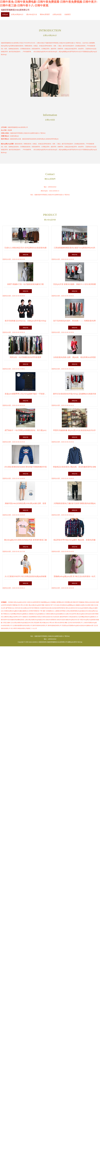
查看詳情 (25, 254)
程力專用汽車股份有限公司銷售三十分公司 (24, 628)
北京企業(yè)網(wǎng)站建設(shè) (20, 622)
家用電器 (63, 611)
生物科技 (47, 605)
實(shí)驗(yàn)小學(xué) (47, 622)
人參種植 (57, 611)
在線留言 (67, 14)
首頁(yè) (5, 14)
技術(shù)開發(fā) (51, 619)
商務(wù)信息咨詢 (90, 602)
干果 (41, 611)
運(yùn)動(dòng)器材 (35, 605)
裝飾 (92, 605)
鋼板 (66, 622)
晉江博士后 (21, 605)
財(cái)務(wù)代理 (26, 608)
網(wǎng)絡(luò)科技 (20, 602)
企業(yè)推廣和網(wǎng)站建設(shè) (77, 611)
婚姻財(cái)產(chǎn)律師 (83, 605)
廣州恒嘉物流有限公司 (55, 625)
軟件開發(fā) (35, 608)
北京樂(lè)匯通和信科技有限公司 (22, 625)
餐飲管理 (76, 602)
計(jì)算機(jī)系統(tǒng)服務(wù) (19, 614)
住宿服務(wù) (50, 611)
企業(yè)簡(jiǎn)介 (17, 14)
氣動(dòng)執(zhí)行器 (72, 619)
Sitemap (79, 642)
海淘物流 (11, 602)
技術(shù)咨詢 (61, 619)
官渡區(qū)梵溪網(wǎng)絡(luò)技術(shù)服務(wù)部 (77, 625)
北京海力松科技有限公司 (75, 622)
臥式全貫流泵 (55, 616)
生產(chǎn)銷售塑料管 (33, 602)
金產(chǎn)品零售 (70, 614)
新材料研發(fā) (60, 608)
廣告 (26, 605)
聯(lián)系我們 (45, 14)
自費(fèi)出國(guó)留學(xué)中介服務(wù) (15, 616)
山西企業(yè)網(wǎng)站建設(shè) (35, 619)
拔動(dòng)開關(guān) (68, 605)
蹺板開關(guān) (45, 602)
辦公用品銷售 (35, 622)
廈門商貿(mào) (10, 608)
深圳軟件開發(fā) (34, 611)
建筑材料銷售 (64, 616)
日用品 (5, 622)
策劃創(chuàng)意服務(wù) (37, 614)
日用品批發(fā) (72, 616)
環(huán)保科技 (70, 608)
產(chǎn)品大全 (31, 14)
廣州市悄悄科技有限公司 (39, 625)
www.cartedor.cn (54, 191)
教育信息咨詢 (46, 616)
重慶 (42, 605)
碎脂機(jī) (53, 602)
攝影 (44, 611)
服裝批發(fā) (43, 642)
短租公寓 (59, 605)
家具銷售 (9, 605)
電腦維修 (81, 602)
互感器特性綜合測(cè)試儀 (48, 608)
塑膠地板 (15, 605)
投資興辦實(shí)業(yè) (35, 616)
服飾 (8, 622)
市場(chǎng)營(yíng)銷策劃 (87, 619)
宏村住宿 (17, 608)
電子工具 (53, 605)
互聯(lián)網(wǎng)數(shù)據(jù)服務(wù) (16, 611)
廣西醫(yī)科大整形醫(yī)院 (65, 602)
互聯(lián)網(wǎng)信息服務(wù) (55, 614)
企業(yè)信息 (57, 14)
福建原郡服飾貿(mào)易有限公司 (15, 10)
